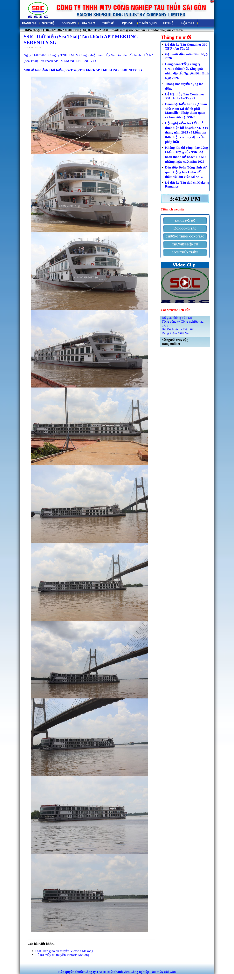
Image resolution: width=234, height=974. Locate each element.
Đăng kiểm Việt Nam (176, 333)
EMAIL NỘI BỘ (185, 220)
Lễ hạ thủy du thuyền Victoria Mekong (62, 955)
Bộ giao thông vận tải (177, 317)
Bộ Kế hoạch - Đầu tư (177, 329)
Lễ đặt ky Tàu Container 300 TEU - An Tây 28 (186, 46)
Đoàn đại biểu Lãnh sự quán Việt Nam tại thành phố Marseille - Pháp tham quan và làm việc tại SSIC (186, 110)
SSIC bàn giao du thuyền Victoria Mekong (64, 951)
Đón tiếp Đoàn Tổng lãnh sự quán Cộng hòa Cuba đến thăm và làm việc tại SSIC (185, 172)
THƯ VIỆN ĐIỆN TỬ (185, 244)
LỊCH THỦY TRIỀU (185, 252)
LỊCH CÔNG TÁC (185, 228)
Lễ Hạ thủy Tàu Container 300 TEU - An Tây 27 (184, 96)
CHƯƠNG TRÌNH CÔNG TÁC (185, 236)
